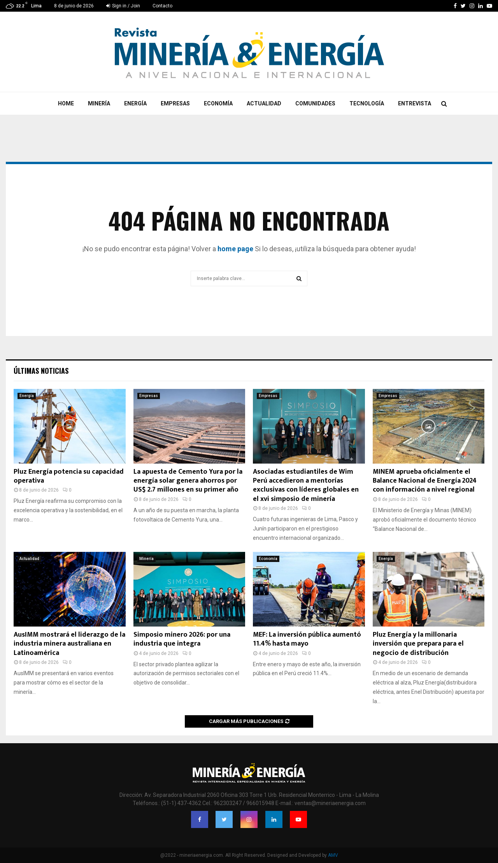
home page (235, 249)
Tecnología (366, 103)
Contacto (162, 6)
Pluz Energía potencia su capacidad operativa (69, 476)
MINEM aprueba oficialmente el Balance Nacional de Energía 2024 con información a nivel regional (425, 481)
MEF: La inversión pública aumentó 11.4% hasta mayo (307, 639)
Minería (99, 103)
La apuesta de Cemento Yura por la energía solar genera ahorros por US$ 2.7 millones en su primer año (187, 481)
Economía (218, 103)
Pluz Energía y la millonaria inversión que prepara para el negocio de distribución (418, 644)
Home (66, 103)
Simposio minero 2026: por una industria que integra (181, 639)
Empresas (175, 103)
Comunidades (315, 103)
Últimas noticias (41, 371)
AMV (333, 855)
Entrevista (414, 103)
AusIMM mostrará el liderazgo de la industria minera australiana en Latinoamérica (69, 644)
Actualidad (264, 103)
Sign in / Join (123, 6)
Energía (135, 103)
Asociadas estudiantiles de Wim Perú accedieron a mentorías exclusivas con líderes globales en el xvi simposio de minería (306, 485)
